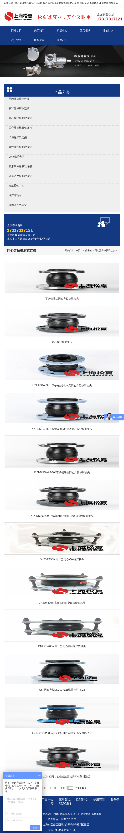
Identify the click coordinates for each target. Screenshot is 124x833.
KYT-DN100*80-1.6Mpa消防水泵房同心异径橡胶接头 (62, 429)
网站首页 (16, 30)
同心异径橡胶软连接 (20, 118)
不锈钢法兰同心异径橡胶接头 (62, 298)
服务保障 (39, 40)
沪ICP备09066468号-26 (62, 829)
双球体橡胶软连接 (19, 108)
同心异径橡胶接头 (62, 342)
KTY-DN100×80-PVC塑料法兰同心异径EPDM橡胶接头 (62, 516)
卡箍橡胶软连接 (18, 137)
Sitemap (97, 814)
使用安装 (16, 40)
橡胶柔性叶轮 (16, 185)
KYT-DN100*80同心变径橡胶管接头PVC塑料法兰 (62, 776)
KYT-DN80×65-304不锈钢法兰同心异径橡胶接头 (62, 472)
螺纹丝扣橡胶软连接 (20, 147)
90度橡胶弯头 (17, 156)
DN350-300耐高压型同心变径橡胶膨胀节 (62, 602)
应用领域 (85, 30)
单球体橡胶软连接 (19, 98)
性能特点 (108, 30)
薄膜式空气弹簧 (18, 205)
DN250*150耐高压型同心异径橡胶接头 (62, 559)
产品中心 (62, 30)
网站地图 (86, 814)
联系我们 (62, 40)
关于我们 (39, 30)
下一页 (53, 788)
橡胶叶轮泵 (15, 195)
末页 (62, 788)
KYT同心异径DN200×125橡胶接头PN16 (62, 689)
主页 (78, 250)
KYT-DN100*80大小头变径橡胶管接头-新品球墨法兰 (62, 733)
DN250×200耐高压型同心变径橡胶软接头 (62, 646)
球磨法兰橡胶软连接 (20, 176)
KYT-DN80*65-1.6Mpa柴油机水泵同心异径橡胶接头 (62, 385)
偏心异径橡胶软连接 (20, 127)
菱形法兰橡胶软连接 (20, 166)
